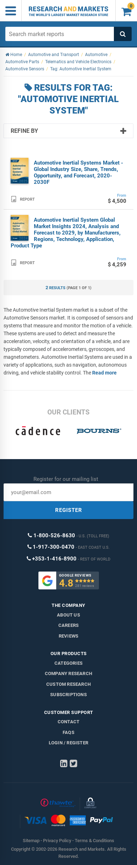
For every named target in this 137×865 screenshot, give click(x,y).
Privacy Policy (57, 840)
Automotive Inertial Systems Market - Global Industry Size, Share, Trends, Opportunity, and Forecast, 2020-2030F (78, 172)
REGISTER (68, 510)
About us (68, 615)
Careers (68, 625)
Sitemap (31, 840)
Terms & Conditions (94, 840)
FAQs (68, 732)
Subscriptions (68, 694)
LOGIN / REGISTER (68, 742)
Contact (68, 721)
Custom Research (68, 684)
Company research (68, 673)
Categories (68, 663)
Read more (104, 373)
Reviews (68, 636)
